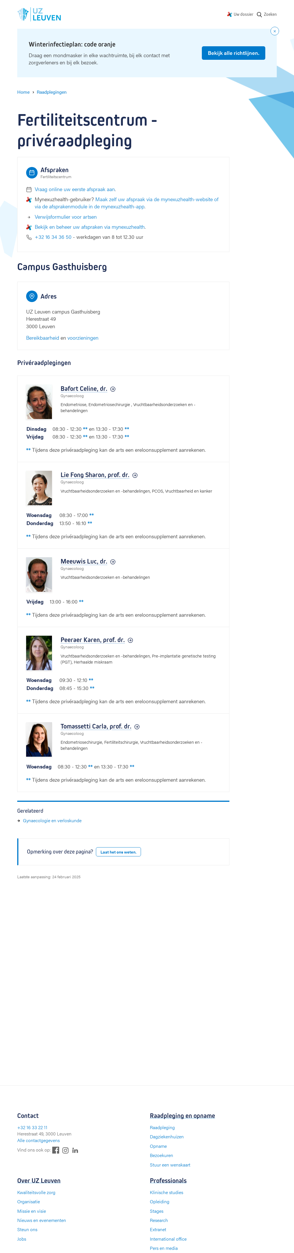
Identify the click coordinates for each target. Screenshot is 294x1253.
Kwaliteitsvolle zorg (36, 1192)
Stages (156, 1211)
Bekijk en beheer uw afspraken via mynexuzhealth (90, 226)
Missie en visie (31, 1211)
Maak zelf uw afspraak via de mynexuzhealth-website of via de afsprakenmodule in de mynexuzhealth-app (126, 202)
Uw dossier (244, 14)
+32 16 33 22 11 (32, 1127)
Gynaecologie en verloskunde (52, 820)
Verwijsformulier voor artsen (66, 216)
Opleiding (159, 1201)
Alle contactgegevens (38, 1140)
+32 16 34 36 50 (53, 236)
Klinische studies (166, 1192)
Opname (158, 1146)
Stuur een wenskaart (170, 1164)
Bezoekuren (161, 1155)
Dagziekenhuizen (167, 1136)
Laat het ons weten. (118, 852)
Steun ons (27, 1229)
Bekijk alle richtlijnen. (233, 52)
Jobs (21, 1238)
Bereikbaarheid (42, 337)
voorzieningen (82, 337)
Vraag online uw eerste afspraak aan (75, 189)
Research (159, 1220)
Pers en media (164, 1248)
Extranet (158, 1229)
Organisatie (28, 1201)
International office (168, 1238)
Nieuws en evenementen (41, 1220)
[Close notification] (274, 31)
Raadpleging (162, 1127)
